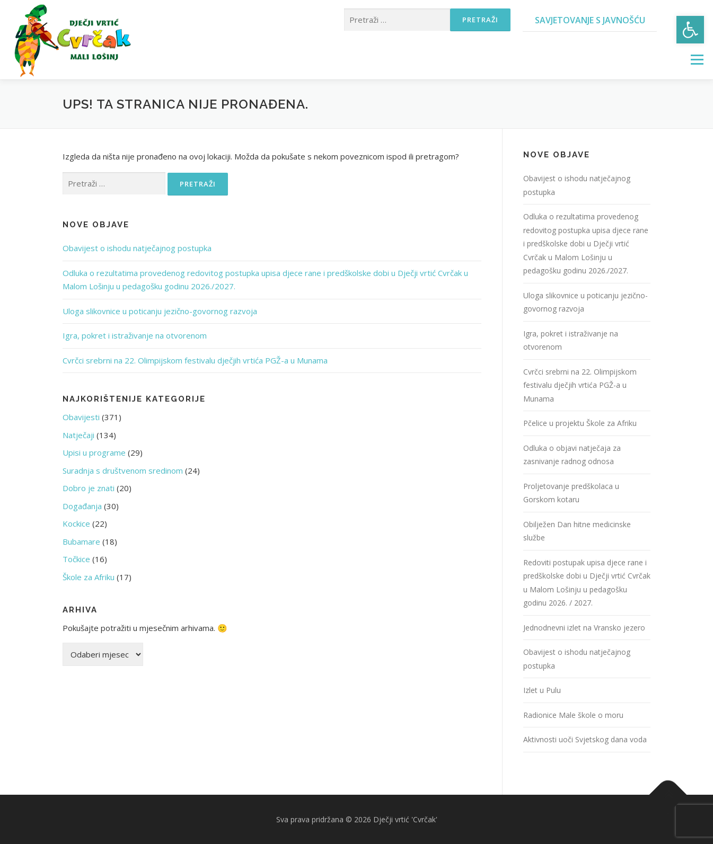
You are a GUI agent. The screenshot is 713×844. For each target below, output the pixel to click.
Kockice (76, 523)
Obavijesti (81, 417)
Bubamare (81, 541)
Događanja (82, 506)
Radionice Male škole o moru (573, 715)
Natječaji (78, 435)
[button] (690, 29)
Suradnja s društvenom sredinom (123, 470)
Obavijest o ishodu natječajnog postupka (137, 248)
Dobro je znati (89, 488)
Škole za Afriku (89, 577)
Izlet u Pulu (542, 690)
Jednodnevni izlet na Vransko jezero (584, 628)
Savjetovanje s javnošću (590, 20)
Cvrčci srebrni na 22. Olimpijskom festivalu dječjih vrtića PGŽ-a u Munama (195, 360)
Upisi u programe (94, 452)
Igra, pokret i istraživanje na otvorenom (135, 335)
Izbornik (697, 59)
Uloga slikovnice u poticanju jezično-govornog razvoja (160, 311)
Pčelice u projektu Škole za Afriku (580, 423)
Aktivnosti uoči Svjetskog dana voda (585, 739)
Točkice (76, 559)
